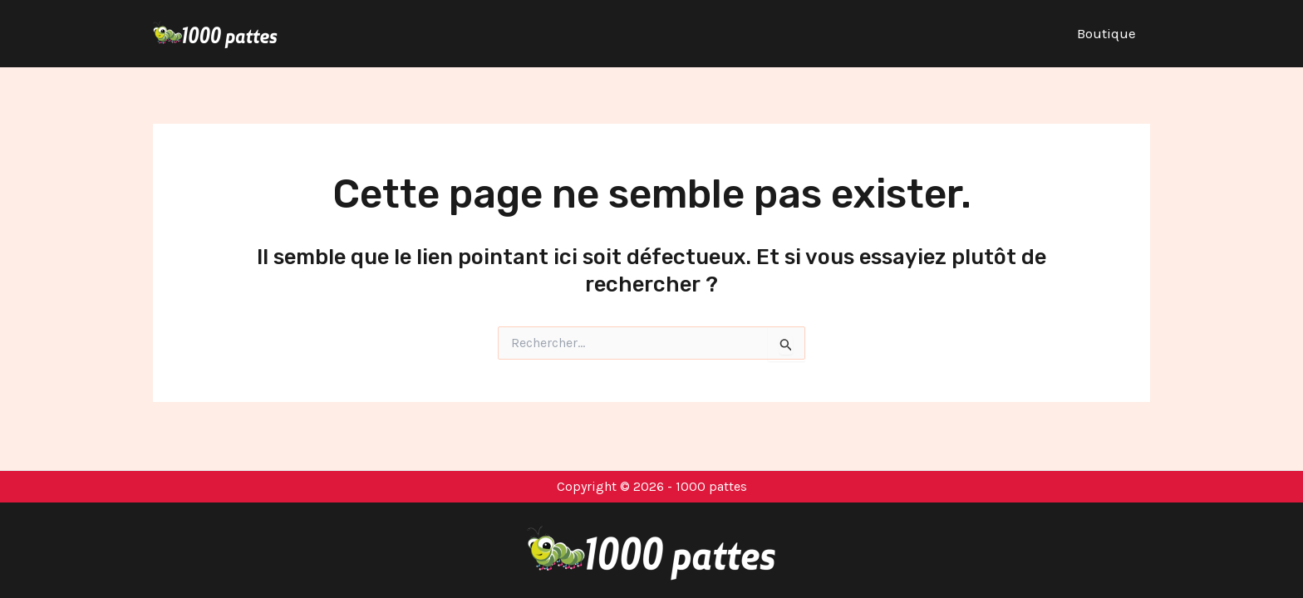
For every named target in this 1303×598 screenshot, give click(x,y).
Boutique (1106, 33)
